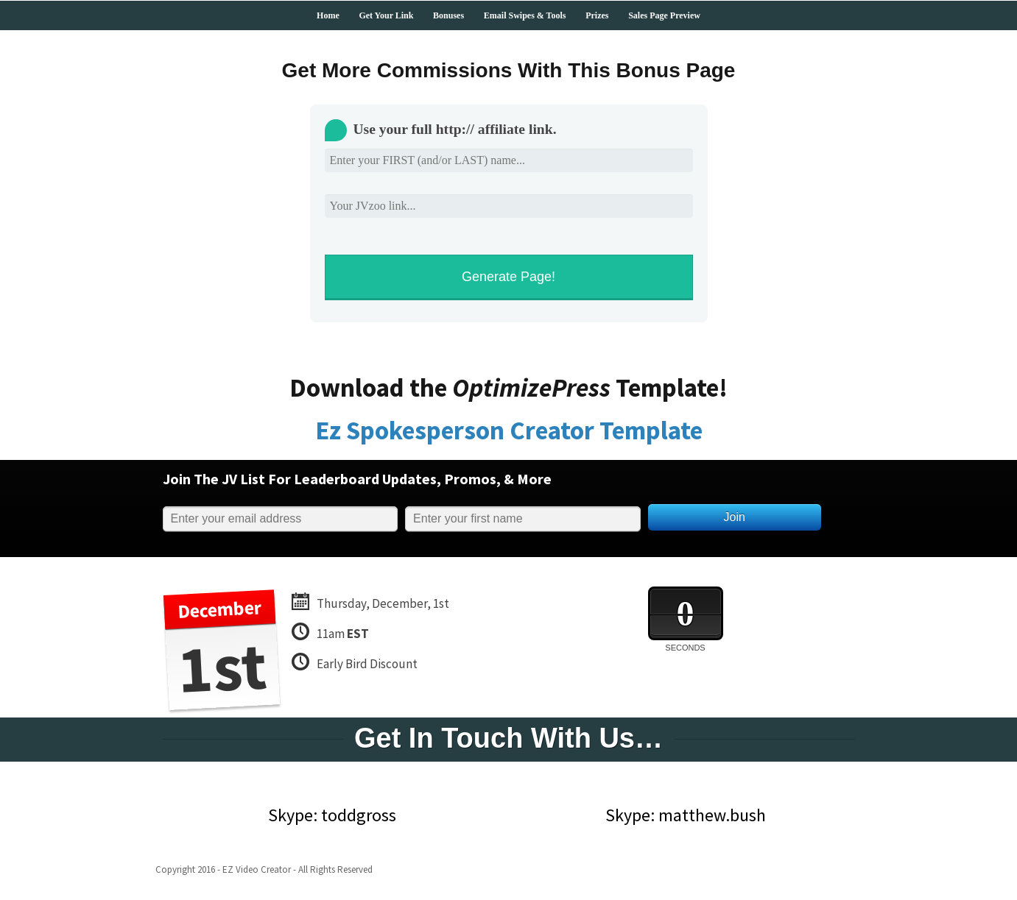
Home (328, 15)
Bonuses (448, 15)
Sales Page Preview (664, 15)
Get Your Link (386, 15)
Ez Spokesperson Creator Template (509, 430)
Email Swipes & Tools (525, 15)
